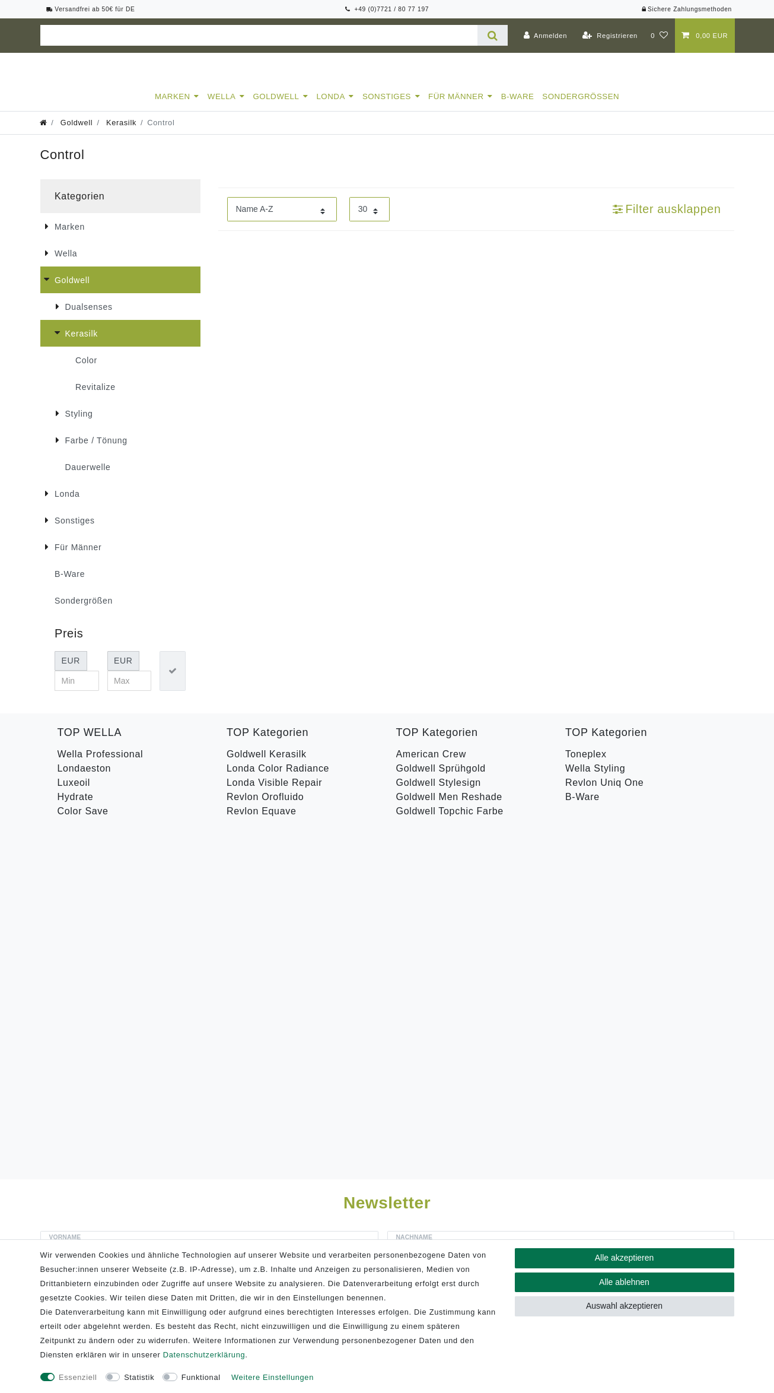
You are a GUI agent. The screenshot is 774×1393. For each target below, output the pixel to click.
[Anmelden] (545, 35)
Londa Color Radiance (278, 779)
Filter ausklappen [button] (667, 219)
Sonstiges (386, 107)
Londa (330, 107)
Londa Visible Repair (274, 793)
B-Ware (517, 107)
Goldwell (276, 107)
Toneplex (586, 765)
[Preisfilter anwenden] (173, 682)
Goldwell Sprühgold (441, 779)
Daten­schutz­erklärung (204, 1354)
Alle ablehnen (624, 1282)
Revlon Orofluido (265, 807)
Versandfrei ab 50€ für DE (90, 9)
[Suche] (492, 35)
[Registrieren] (610, 35)
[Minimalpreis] (77, 691)
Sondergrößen (580, 107)
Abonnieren (543, 1002)
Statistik (139, 1377)
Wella (222, 107)
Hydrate (76, 807)
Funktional (201, 1377)
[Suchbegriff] (259, 35)
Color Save (83, 822)
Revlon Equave (262, 822)
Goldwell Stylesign (438, 793)
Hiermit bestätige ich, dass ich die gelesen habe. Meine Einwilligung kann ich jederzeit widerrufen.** (281, 970)
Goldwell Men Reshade (449, 807)
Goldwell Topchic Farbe (450, 822)
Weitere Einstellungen (272, 1377)
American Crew (431, 765)
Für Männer (456, 107)
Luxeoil (74, 793)
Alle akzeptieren (624, 1257)
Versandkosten (567, 1237)
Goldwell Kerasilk (267, 765)
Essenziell (78, 1377)
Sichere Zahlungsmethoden (686, 9)
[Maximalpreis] (129, 691)
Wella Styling (595, 779)
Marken (172, 107)
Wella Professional (101, 765)
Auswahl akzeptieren (624, 1306)
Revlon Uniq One (604, 793)
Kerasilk (120, 133)
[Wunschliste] (659, 35)
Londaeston (85, 779)
